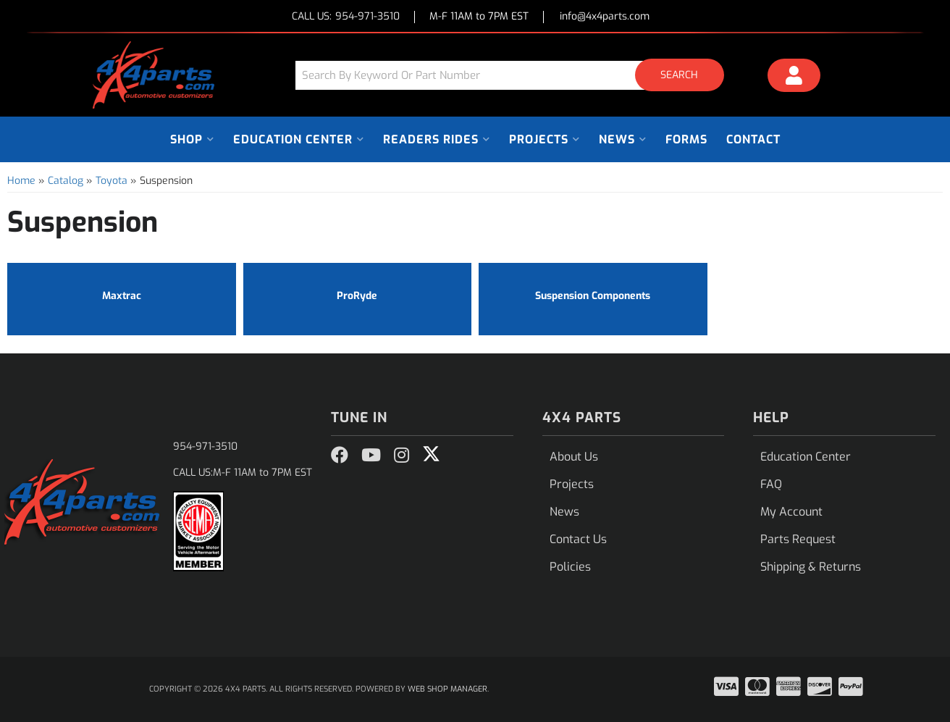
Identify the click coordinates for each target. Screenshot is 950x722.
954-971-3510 (205, 446)
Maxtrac (121, 296)
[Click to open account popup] (794, 77)
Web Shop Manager (447, 689)
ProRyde (357, 296)
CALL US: (346, 17)
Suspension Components (592, 296)
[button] (514, 75)
